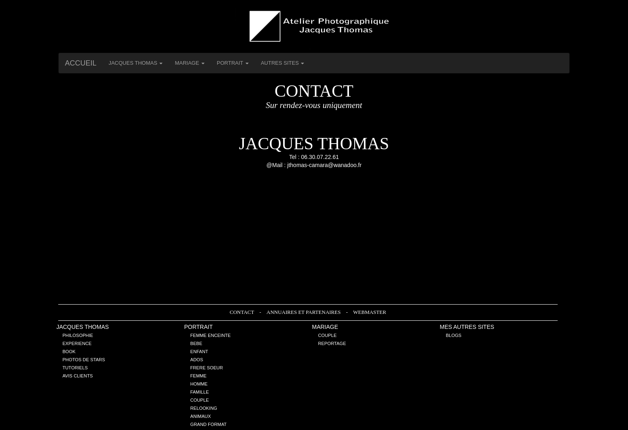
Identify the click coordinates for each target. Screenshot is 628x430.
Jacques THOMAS (82, 327)
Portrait (198, 327)
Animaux (200, 416)
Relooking (203, 408)
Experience (76, 343)
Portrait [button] (233, 63)
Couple (199, 400)
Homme (198, 383)
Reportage (332, 343)
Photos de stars (83, 359)
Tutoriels (75, 367)
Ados (196, 359)
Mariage (325, 327)
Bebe (196, 343)
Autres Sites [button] (282, 63)
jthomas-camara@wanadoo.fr (324, 165)
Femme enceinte (210, 335)
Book (68, 351)
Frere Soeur (206, 367)
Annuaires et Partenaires (304, 312)
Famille (199, 392)
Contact (242, 312)
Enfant (199, 351)
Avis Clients (77, 375)
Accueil (80, 63)
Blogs (454, 335)
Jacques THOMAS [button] (135, 63)
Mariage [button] (190, 63)
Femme (198, 375)
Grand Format (208, 424)
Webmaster (369, 312)
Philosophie (77, 335)
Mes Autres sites (467, 327)
